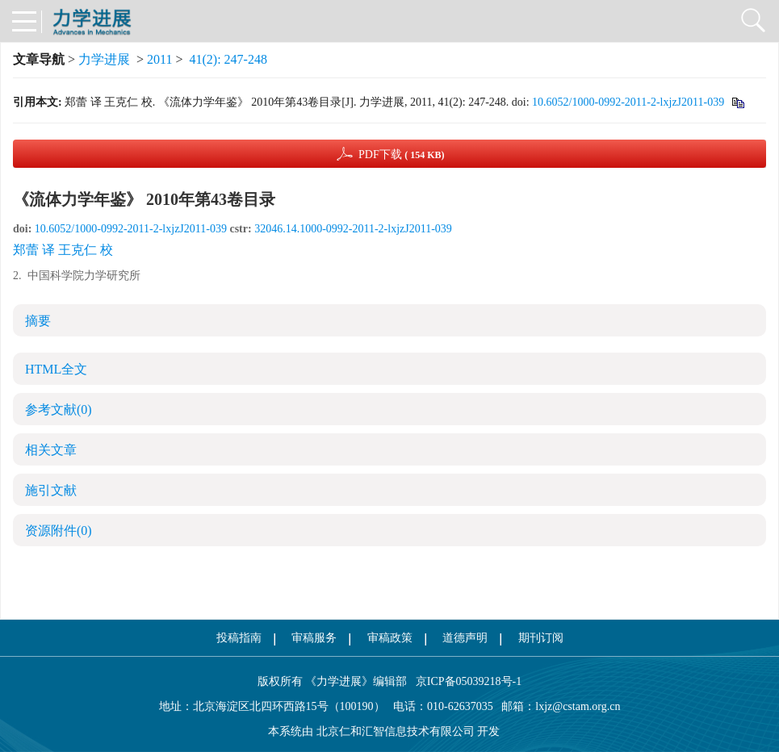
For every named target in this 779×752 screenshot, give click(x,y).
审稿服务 (314, 638)
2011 (159, 59)
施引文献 (51, 490)
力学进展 (104, 59)
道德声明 (465, 638)
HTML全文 (56, 369)
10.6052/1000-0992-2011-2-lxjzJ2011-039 (628, 102)
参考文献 (58, 409)
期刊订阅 (540, 638)
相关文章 (51, 450)
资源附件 (58, 530)
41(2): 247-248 (228, 59)
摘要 (38, 321)
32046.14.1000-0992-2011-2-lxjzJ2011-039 (353, 229)
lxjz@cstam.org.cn (577, 706)
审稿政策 (390, 638)
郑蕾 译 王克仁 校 (63, 250)
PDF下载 (401, 154)
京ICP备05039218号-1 (464, 681)
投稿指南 (239, 638)
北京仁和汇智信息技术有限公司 (395, 731)
